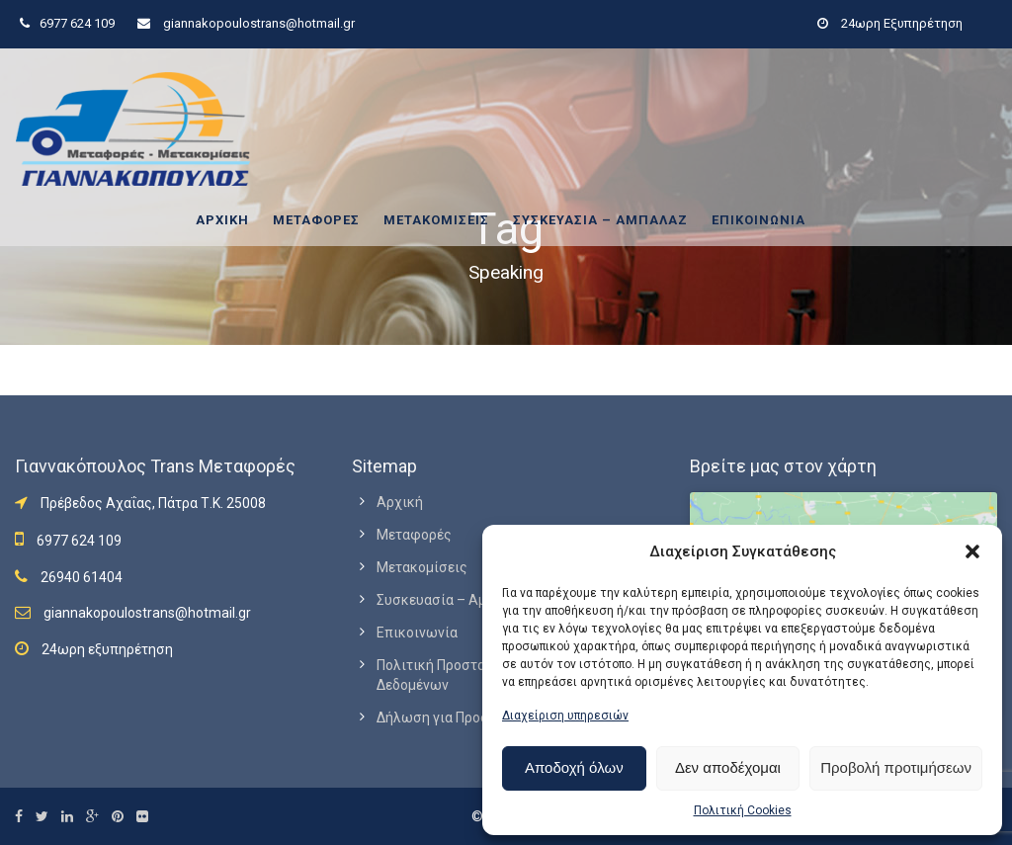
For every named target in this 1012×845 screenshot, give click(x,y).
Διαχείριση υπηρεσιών (565, 715)
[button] (972, 551)
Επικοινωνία (758, 219)
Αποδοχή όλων (574, 767)
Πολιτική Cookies (743, 810)
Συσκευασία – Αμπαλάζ (600, 219)
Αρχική (222, 219)
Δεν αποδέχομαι (728, 767)
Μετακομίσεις (436, 219)
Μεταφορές (316, 219)
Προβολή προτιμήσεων (895, 767)
